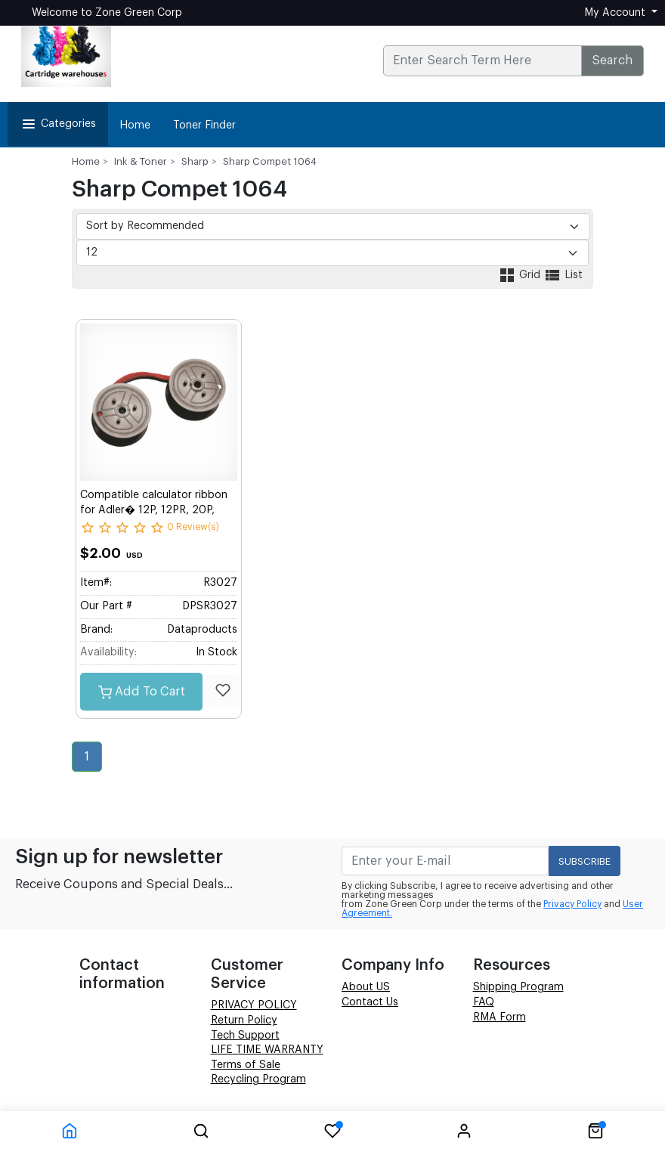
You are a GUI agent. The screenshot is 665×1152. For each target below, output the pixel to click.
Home (134, 125)
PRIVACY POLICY (254, 1005)
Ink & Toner (140, 161)
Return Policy (244, 1020)
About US (366, 987)
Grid (520, 275)
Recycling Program (258, 1079)
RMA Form (499, 1017)
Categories (58, 124)
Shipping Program (518, 987)
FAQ (483, 1002)
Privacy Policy (572, 904)
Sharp (195, 161)
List (563, 275)
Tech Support (245, 1035)
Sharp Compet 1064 (270, 161)
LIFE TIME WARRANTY (267, 1050)
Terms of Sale (245, 1065)
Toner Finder (204, 125)
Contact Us (370, 1002)
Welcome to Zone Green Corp (107, 13)
